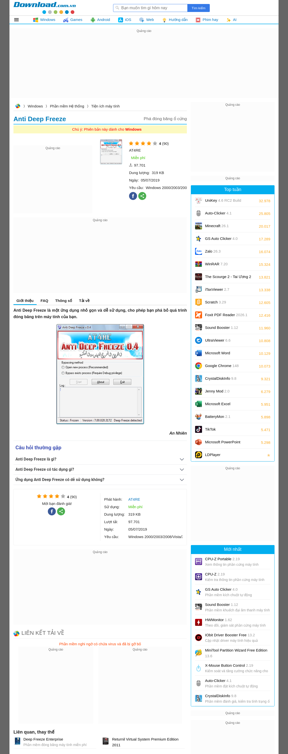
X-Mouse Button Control (229, 665)
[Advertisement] (144, 69)
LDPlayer (212, 455)
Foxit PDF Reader (226, 315)
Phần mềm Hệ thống (67, 106)
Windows (35, 106)
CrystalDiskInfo (220, 378)
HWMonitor (218, 620)
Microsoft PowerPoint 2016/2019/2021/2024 (223, 444)
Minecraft (217, 226)
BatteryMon (217, 416)
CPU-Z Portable (222, 559)
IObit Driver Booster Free (230, 635)
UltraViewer (217, 340)
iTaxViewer (217, 289)
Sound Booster (221, 327)
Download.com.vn (18, 106)
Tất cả (19, 20)
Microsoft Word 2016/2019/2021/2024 (223, 355)
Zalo (213, 251)
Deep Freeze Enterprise (43, 739)
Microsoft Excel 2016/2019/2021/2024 (223, 405)
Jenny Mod (217, 391)
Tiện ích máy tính (105, 106)
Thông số (63, 300)
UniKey (223, 202)
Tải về (84, 300)
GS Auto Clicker (221, 238)
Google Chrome (222, 366)
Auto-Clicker (218, 213)
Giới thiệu (25, 300)
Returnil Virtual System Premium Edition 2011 (145, 742)
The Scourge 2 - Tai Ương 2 (228, 277)
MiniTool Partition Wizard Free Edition (236, 653)
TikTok (210, 429)
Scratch (215, 302)
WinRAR (216, 264)
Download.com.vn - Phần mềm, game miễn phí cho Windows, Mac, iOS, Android (44, 7)
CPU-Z (215, 574)
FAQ (44, 300)
